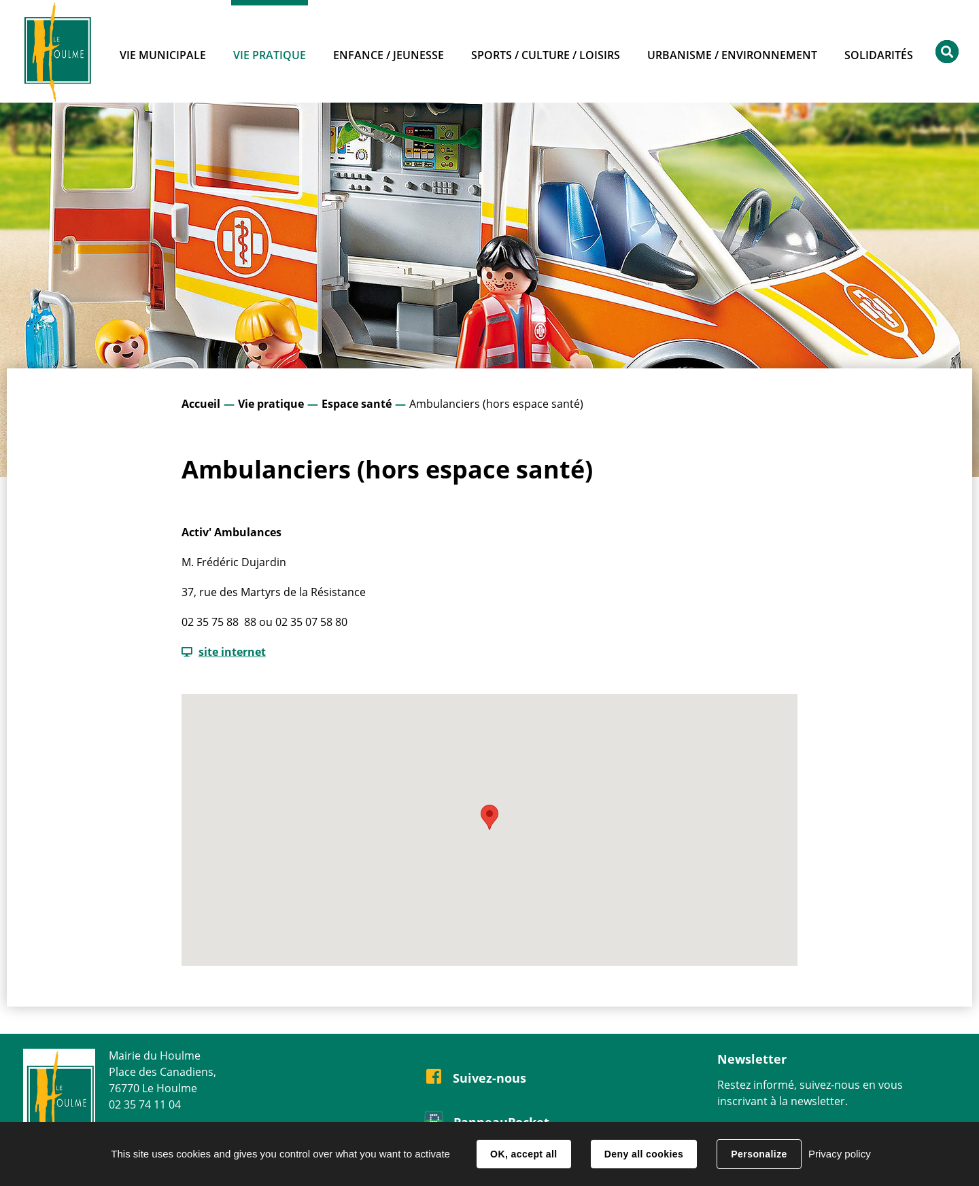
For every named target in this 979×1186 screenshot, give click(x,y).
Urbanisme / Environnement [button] (732, 55)
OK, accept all (523, 1154)
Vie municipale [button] (163, 55)
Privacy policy (839, 1153)
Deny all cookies (643, 1154)
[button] (489, 817)
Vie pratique (271, 403)
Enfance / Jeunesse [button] (388, 55)
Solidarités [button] (878, 55)
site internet (232, 651)
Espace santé (357, 403)
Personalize (759, 1154)
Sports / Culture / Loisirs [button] (545, 55)
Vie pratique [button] (269, 55)
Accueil (201, 403)
